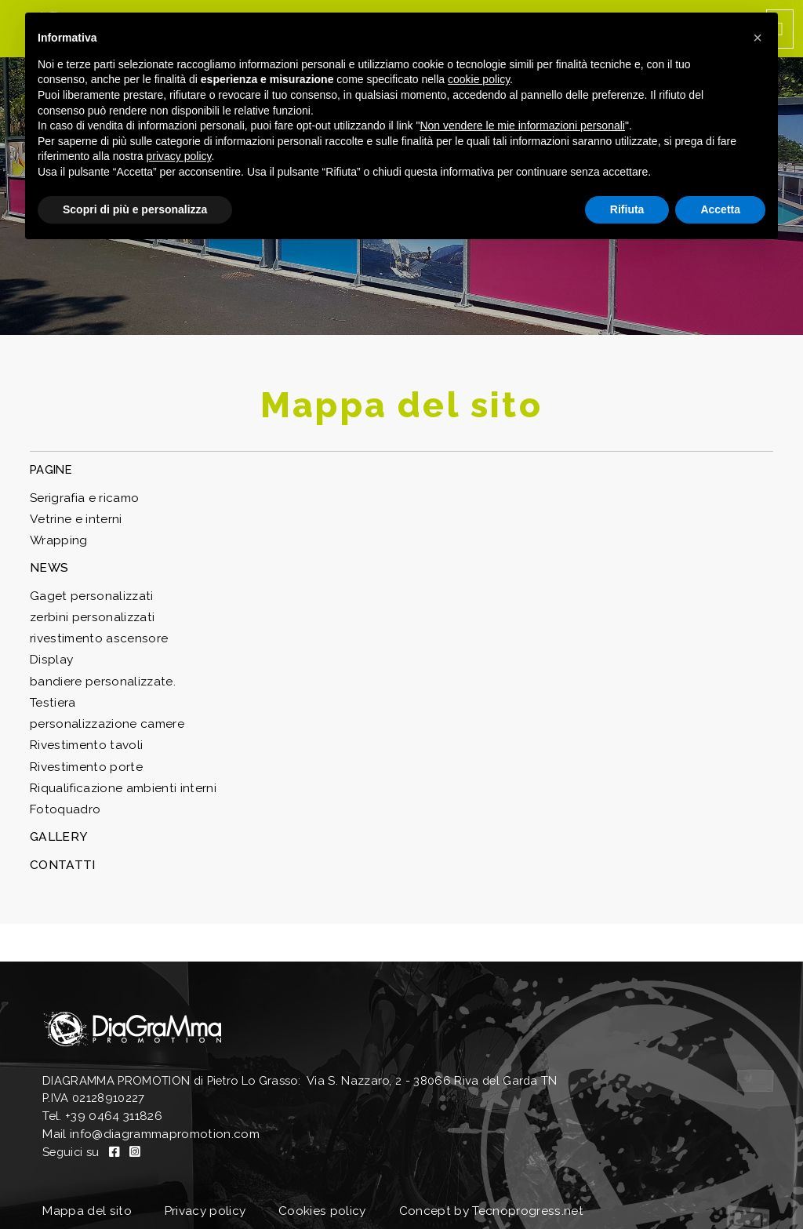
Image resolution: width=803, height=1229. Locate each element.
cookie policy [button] (479, 79)
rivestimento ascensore (93, 632)
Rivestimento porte (82, 755)
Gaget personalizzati (87, 591)
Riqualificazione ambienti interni (118, 776)
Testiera (51, 693)
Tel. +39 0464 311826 (100, 1099)
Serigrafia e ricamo (82, 497)
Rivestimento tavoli (83, 735)
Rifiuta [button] (627, 209)
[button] (757, 37)
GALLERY (55, 823)
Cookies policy (325, 1188)
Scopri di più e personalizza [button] (135, 209)
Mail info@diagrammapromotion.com (145, 1116)
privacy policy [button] (179, 156)
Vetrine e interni (72, 517)
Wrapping (57, 537)
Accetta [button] (720, 209)
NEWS (47, 564)
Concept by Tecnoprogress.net (491, 1188)
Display (50, 653)
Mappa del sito (83, 1188)
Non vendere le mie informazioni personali (522, 125)
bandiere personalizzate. (98, 673)
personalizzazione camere (103, 715)
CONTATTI (61, 850)
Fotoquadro (63, 796)
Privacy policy (204, 1188)
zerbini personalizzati (88, 612)
